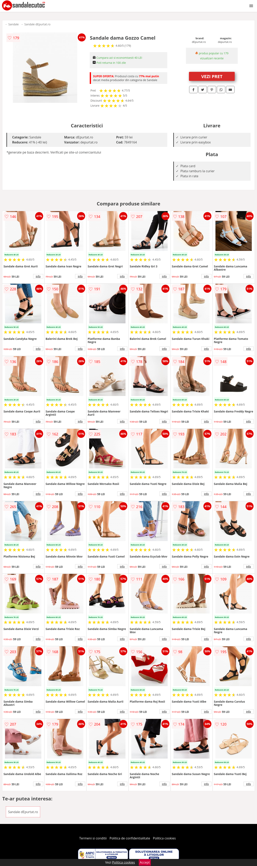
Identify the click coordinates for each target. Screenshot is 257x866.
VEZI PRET (211, 76)
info (38, 276)
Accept (145, 862)
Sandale (13, 24)
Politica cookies (164, 838)
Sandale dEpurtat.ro (37, 24)
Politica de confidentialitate (130, 838)
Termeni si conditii (93, 838)
